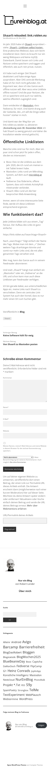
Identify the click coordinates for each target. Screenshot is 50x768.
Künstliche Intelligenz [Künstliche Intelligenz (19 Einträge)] (16, 675)
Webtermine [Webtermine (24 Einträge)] (10, 699)
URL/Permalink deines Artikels (18, 515)
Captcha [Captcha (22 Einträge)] (37, 661)
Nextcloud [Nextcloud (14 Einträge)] (9, 679)
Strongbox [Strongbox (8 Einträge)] (23, 690)
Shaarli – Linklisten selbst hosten (26, 47)
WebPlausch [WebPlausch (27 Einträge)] (33, 695)
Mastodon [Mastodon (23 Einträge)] (36, 675)
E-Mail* (6, 419)
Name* (6, 407)
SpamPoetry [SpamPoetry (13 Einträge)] (10, 690)
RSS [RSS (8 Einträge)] (23, 685)
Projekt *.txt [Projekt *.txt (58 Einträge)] (11, 685)
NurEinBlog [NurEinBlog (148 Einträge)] (24, 679)
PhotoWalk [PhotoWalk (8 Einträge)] (39, 679)
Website (6, 431)
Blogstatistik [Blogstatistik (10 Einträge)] (9, 657)
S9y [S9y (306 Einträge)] (29, 684)
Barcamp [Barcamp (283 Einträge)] (10, 647)
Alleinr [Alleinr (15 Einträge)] (6, 642)
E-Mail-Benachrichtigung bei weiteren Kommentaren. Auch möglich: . (22, 459)
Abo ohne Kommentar (18, 462)
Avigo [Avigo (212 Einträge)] (26, 641)
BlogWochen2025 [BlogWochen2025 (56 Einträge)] (29, 657)
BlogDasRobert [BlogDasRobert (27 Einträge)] (12, 652)
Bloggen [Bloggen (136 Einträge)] (29, 652)
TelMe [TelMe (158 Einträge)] (34, 690)
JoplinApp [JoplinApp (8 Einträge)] (36, 671)
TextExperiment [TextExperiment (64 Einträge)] (14, 695)
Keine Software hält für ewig (18, 335)
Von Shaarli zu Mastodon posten (20, 344)
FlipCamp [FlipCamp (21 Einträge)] (36, 666)
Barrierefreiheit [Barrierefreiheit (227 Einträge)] (32, 647)
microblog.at (35, 174)
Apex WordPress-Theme (16, 765)
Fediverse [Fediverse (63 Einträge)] (23, 666)
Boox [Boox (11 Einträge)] (28, 661)
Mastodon (28, 105)
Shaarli (28, 44)
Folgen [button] (41, 725)
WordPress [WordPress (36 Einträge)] (26, 699)
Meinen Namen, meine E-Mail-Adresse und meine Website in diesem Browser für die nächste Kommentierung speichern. (24, 448)
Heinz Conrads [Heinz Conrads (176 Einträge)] (19, 670)
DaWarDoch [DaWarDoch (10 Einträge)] (9, 666)
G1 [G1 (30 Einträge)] (5, 671)
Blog (22, 311)
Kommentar (7, 378)
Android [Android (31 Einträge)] (16, 642)
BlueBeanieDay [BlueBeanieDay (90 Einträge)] (14, 661)
